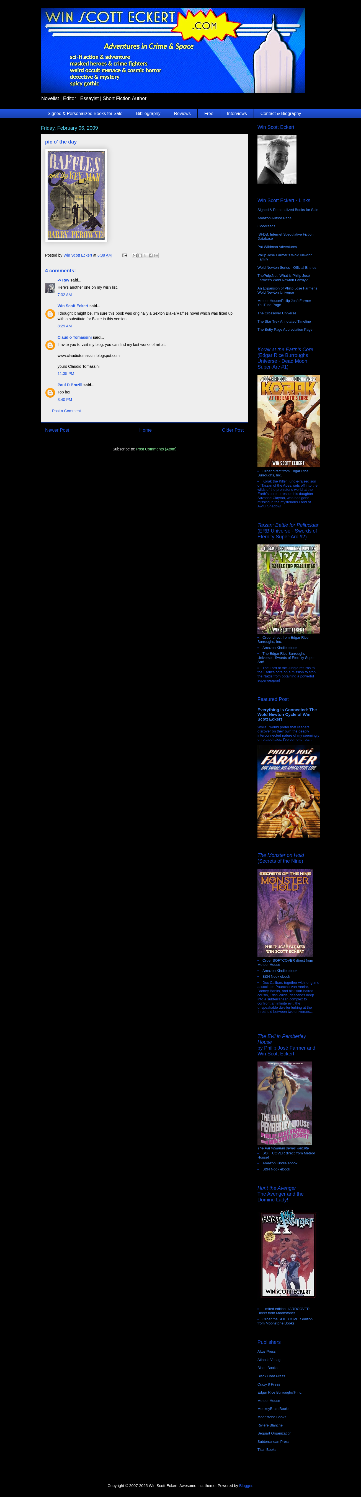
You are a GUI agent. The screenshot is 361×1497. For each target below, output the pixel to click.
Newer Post (57, 430)
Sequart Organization (274, 1433)
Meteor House (268, 1401)
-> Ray (63, 280)
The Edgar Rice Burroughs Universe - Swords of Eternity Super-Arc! (286, 657)
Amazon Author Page (274, 218)
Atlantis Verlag (268, 1360)
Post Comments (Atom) (156, 449)
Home (145, 430)
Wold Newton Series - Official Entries (286, 267)
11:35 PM (66, 373)
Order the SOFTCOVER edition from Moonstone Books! (285, 1321)
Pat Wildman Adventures (277, 247)
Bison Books (267, 1368)
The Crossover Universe (276, 313)
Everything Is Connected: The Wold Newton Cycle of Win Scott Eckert (287, 714)
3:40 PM (65, 399)
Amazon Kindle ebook (279, 648)
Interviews (237, 113)
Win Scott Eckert (73, 306)
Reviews (182, 113)
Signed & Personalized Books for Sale (85, 113)
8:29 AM (65, 326)
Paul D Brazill (70, 385)
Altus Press (266, 1351)
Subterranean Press (273, 1441)
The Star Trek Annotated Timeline (284, 321)
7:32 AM (65, 295)
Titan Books (266, 1450)
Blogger (245, 1485)
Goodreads (266, 226)
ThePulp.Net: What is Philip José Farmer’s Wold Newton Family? (283, 277)
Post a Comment (66, 411)
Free (208, 113)
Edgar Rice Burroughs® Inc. (279, 1392)
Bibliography (148, 113)
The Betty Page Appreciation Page (285, 329)
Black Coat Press (271, 1376)
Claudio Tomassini (75, 337)
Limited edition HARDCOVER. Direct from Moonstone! (284, 1311)
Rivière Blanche (270, 1425)
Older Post (233, 430)
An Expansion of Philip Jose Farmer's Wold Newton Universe (287, 290)
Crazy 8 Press (268, 1384)
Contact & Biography (281, 113)
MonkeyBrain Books (273, 1409)
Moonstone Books (271, 1417)
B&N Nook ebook (276, 976)
